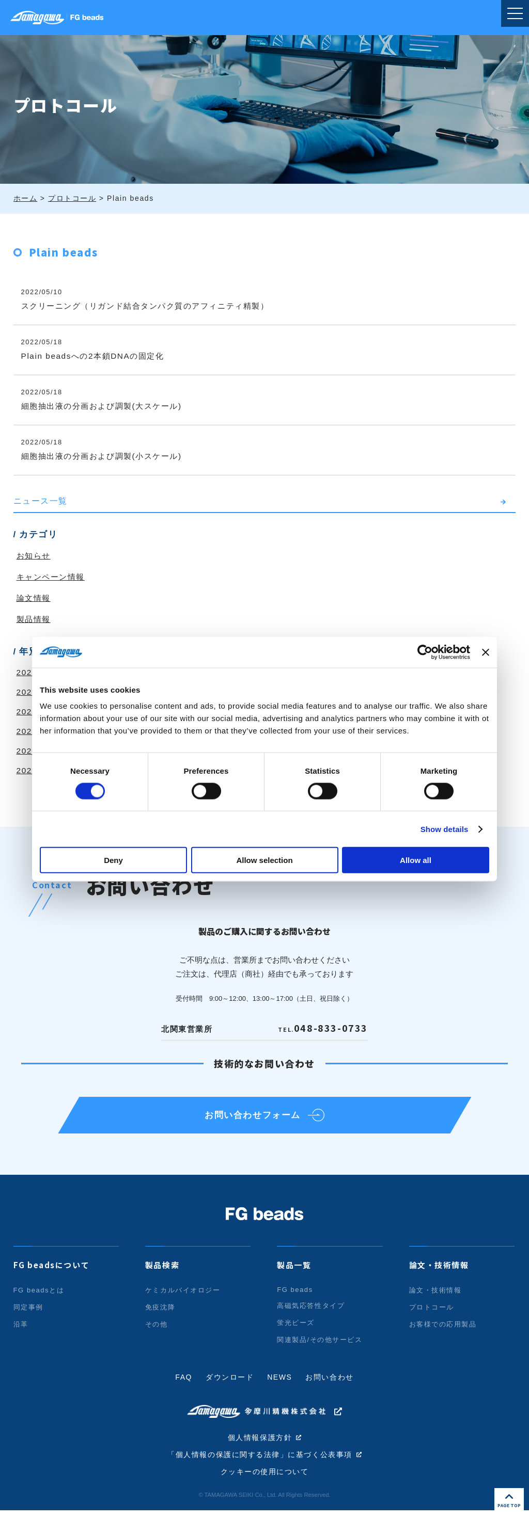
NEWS (279, 1383)
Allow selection (264, 860)
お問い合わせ (330, 1383)
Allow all (415, 860)
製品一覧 (294, 1271)
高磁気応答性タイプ (311, 1312)
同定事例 (28, 1313)
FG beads (295, 1296)
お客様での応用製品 (443, 1330)
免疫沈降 (160, 1313)
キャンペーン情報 (53, 576)
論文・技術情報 (439, 1271)
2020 (27, 770)
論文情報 (35, 598)
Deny (113, 860)
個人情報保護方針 (260, 1444)
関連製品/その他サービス (320, 1346)
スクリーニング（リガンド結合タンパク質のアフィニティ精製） (153, 305)
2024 (27, 692)
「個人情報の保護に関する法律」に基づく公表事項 (260, 1462)
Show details (445, 828)
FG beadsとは (39, 1296)
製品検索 (162, 1271)
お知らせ (35, 555)
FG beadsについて (51, 1271)
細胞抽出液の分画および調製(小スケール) (106, 456)
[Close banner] (485, 652)
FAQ (183, 1383)
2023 (27, 711)
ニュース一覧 (40, 501)
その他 (156, 1330)
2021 (27, 750)
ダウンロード (230, 1383)
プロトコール (432, 1313)
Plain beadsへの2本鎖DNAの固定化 (96, 355)
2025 (27, 672)
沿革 (20, 1330)
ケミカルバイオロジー (183, 1296)
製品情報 (35, 619)
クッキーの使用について (264, 1479)
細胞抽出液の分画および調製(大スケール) (106, 406)
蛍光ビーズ (296, 1329)
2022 (27, 731)
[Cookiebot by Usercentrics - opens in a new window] (425, 652)
